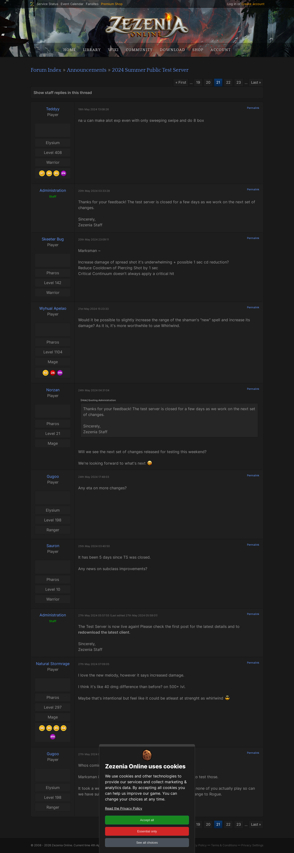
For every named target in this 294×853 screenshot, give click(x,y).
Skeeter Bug (53, 239)
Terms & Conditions (224, 846)
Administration (53, 190)
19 (195, 82)
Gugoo (53, 476)
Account (221, 50)
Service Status (47, 4)
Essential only (147, 831)
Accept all (147, 820)
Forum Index (48, 70)
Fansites (92, 4)
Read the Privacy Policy (123, 808)
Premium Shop (112, 4)
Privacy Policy (197, 846)
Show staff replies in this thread (63, 92)
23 (237, 82)
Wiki (113, 50)
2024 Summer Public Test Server (161, 70)
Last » (255, 82)
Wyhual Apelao (52, 308)
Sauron (53, 545)
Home (69, 50)
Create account (253, 4)
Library (92, 50)
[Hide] (84, 400)
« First (177, 82)
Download (172, 50)
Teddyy (52, 109)
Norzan (52, 390)
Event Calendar (72, 4)
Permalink (253, 108)
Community (139, 50)
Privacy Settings (252, 846)
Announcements (92, 70)
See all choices (147, 842)
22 (226, 82)
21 (216, 82)
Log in (231, 4)
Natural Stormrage (53, 663)
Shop (197, 50)
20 (205, 82)
